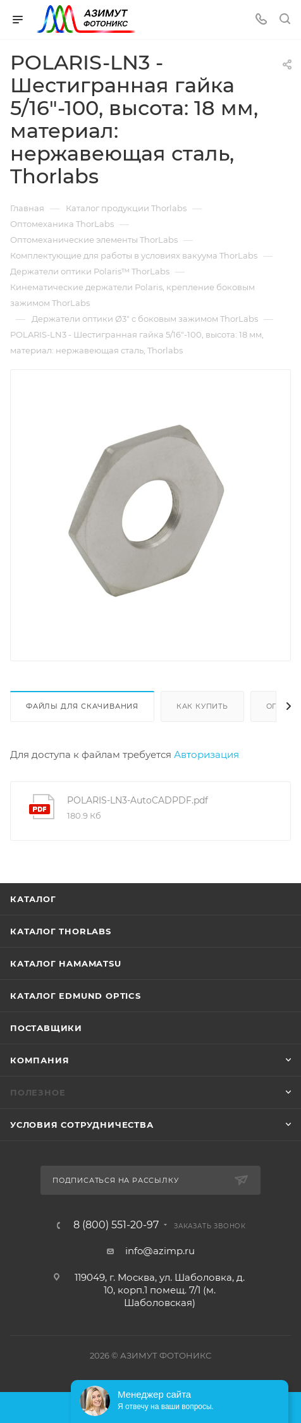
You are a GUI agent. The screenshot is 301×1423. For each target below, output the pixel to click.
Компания (39, 1060)
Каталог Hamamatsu (65, 963)
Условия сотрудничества (82, 1125)
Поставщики (46, 1028)
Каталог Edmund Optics (75, 996)
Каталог (33, 899)
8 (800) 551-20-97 (116, 1225)
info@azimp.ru (160, 1251)
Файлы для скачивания (82, 706)
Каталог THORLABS (60, 931)
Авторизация (206, 754)
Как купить (202, 706)
